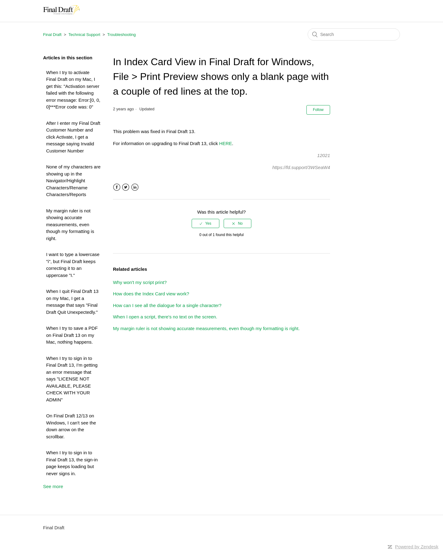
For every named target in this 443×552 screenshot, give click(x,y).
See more (53, 486)
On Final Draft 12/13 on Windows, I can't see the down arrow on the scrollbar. (71, 426)
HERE (225, 143)
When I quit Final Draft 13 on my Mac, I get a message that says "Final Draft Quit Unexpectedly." (72, 302)
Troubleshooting (121, 34)
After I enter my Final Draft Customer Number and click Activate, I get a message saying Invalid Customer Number (73, 136)
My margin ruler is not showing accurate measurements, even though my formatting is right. (70, 224)
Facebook (117, 187)
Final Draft (52, 34)
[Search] (354, 34)
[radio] (205, 223)
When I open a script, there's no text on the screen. (165, 316)
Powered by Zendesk (416, 546)
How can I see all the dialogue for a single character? (167, 305)
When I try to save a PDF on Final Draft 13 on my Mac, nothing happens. (72, 335)
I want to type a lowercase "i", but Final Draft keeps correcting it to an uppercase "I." (72, 265)
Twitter (126, 187)
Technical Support (84, 34)
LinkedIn (135, 187)
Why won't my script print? (140, 282)
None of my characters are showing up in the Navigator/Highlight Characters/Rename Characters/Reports (73, 180)
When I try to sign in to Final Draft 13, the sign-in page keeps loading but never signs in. (72, 463)
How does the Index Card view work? (151, 293)
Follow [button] (318, 110)
